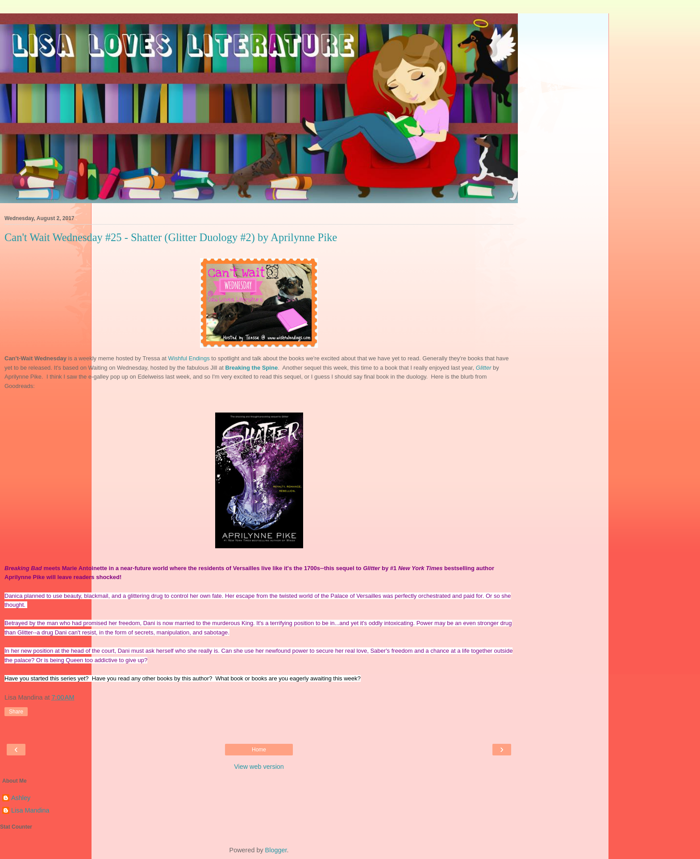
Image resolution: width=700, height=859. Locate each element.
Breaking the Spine (251, 367)
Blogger (276, 850)
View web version (259, 766)
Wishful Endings (189, 358)
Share (16, 712)
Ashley (20, 797)
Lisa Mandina (30, 810)
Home (259, 749)
